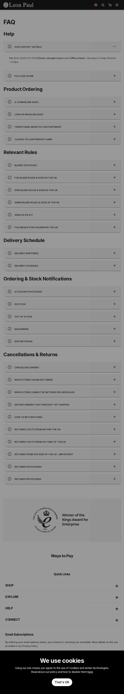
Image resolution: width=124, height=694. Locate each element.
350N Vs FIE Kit (62, 215)
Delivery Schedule (62, 265)
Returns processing (62, 466)
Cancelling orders (62, 367)
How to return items (62, 417)
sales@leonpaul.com (57, 58)
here (90, 671)
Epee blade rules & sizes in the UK (62, 190)
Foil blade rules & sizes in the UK (62, 177)
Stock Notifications (62, 291)
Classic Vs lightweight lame (62, 139)
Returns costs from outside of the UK (62, 442)
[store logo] (18, 5)
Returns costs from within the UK (62, 429)
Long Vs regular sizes (62, 114)
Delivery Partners (62, 253)
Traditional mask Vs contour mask (62, 127)
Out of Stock (62, 316)
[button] (95, 5)
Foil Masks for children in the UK (62, 227)
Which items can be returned (62, 379)
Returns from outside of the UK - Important (62, 454)
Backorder (62, 329)
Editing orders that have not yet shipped (62, 404)
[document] (62, 672)
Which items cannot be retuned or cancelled (62, 392)
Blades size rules (62, 165)
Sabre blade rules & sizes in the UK (62, 202)
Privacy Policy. (30, 646)
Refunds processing (62, 479)
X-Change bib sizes (62, 102)
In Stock (62, 304)
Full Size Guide (62, 76)
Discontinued (62, 341)
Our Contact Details (62, 47)
